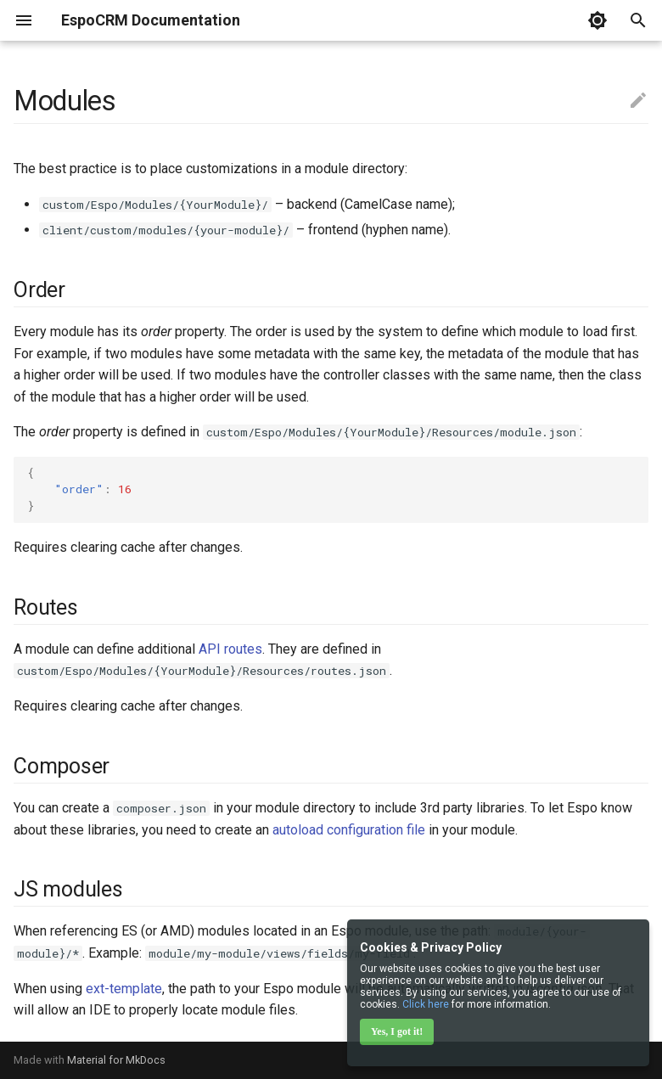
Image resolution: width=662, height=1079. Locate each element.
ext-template (124, 989)
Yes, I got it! (397, 1031)
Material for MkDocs (116, 1060)
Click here (425, 1004)
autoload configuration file (348, 830)
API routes (230, 649)
